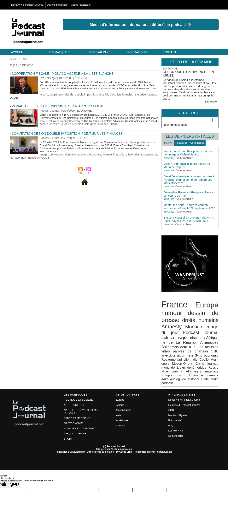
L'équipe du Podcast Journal (184, 385)
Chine (203, 350)
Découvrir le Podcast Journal (27, 4)
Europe (208, 302)
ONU (177, 343)
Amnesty (170, 321)
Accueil (17, 52)
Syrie (215, 343)
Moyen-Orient (188, 350)
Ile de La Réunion (70, 126)
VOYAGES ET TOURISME (79, 407)
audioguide (211, 360)
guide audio (179, 364)
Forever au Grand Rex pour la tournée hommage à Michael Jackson (188, 150)
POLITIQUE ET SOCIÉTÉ (78, 380)
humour (170, 309)
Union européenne (183, 360)
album (200, 343)
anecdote (188, 343)
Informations (136, 52)
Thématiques (59, 52)
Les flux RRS (175, 409)
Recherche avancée (175, 121)
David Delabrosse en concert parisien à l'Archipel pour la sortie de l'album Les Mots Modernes (189, 177)
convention (55, 155)
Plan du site (174, 399)
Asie (196, 336)
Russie (206, 354)
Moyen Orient (123, 390)
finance (104, 155)
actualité (182, 339)
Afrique (196, 331)
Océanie (120, 404)
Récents (169, 140)
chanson (183, 331)
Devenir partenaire (57, 4)
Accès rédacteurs (81, 4)
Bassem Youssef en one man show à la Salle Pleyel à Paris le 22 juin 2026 (189, 217)
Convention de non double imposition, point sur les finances (62, 134)
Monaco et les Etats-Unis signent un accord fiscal (54, 105)
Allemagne (181, 357)
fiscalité (100, 93)
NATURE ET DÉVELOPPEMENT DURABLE (82, 391)
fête (207, 343)
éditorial (166, 364)
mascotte (197, 357)
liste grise (135, 93)
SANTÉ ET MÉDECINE (77, 397)
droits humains (200, 316)
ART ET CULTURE (74, 385)
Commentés (202, 139)
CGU (171, 390)
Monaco (147, 93)
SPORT (68, 417)
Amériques (183, 336)
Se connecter (175, 414)
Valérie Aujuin (183, 155)
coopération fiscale (60, 93)
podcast (193, 364)
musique (168, 331)
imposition (116, 155)
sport (173, 350)
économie (92, 155)
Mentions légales (177, 394)
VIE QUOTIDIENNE (75, 412)
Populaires (184, 139)
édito (199, 360)
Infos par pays (98, 52)
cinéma (166, 357)
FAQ (170, 404)
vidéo (195, 339)
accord (44, 93)
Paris (204, 336)
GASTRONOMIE (73, 402)
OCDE (13, 97)
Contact (169, 52)
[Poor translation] (14, 463)
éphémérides (192, 354)
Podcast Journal (188, 327)
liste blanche (120, 93)
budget (44, 155)
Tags (23, 58)
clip (198, 347)
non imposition (29, 158)
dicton (165, 360)
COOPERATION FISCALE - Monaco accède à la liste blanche (58, 73)
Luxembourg (144, 155)
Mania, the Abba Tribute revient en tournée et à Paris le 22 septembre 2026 (189, 204)
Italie (205, 347)
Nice (216, 354)
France (173, 302)
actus (214, 327)
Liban (178, 354)
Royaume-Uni (185, 347)
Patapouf (213, 357)
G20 (108, 93)
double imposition (83, 93)
